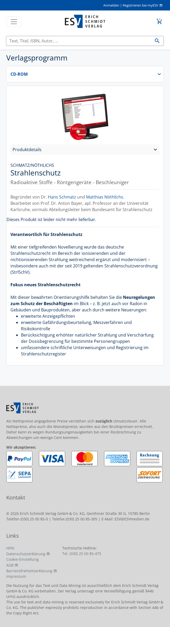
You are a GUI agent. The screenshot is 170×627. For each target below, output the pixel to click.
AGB (10, 565)
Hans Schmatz (62, 197)
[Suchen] (78, 41)
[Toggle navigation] (14, 21)
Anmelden (111, 5)
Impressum (16, 576)
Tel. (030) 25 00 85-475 (81, 553)
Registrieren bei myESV (140, 5)
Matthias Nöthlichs (104, 197)
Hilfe (10, 548)
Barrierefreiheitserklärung (29, 570)
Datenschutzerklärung (25, 553)
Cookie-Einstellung (22, 559)
